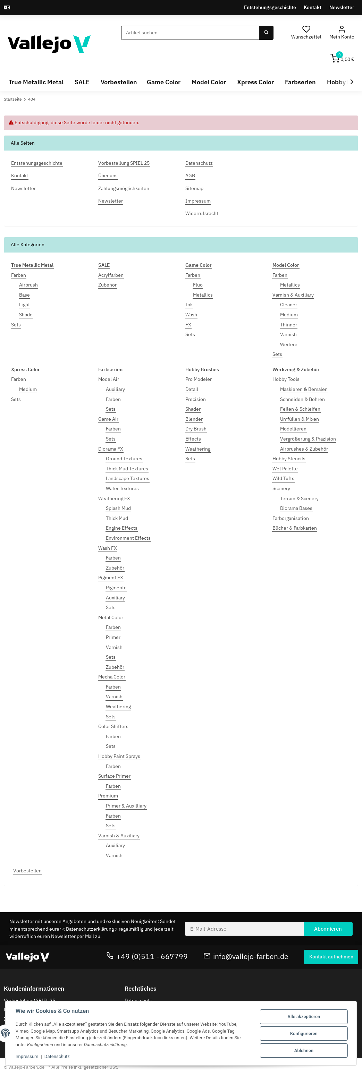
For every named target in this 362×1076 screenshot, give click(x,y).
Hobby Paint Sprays (119, 756)
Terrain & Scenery (299, 498)
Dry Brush (196, 429)
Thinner (288, 325)
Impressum (27, 1056)
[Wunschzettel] (306, 33)
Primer (113, 637)
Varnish (288, 334)
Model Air (108, 379)
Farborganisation (290, 518)
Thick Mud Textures (127, 469)
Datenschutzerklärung (90, 929)
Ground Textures (124, 458)
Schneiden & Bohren (302, 399)
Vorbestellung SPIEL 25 (29, 1000)
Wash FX (107, 548)
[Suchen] (190, 33)
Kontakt (312, 7)
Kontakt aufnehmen (331, 957)
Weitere (288, 344)
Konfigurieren (303, 1033)
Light (24, 304)
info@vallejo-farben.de (246, 956)
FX (188, 325)
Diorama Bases (296, 508)
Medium (289, 314)
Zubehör (107, 285)
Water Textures (122, 488)
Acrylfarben (111, 275)
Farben (18, 275)
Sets (16, 325)
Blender (194, 419)
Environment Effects (128, 538)
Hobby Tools (286, 379)
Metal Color (110, 617)
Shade (26, 314)
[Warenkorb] (342, 59)
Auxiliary (115, 389)
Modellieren (293, 429)
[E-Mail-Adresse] (244, 929)
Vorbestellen (27, 871)
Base (24, 295)
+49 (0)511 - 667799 (147, 956)
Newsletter (341, 7)
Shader (193, 409)
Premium (108, 796)
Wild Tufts (283, 478)
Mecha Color (111, 677)
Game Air (108, 419)
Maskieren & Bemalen (304, 389)
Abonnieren (328, 928)
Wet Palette (285, 469)
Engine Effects (121, 528)
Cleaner (288, 304)
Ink (189, 304)
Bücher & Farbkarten (294, 528)
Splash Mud (118, 508)
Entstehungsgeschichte (270, 7)
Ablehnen (303, 1050)
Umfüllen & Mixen (299, 419)
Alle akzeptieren (303, 1016)
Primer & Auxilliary (126, 806)
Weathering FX (114, 498)
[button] (341, 33)
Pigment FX (110, 577)
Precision (195, 399)
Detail (191, 389)
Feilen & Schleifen (300, 409)
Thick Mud (117, 518)
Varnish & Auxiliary (293, 295)
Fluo (198, 285)
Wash (191, 314)
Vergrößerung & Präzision (308, 439)
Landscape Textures (127, 478)
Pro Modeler (198, 379)
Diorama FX (110, 449)
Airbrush (28, 285)
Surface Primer (114, 776)
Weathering (118, 706)
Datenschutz (138, 1000)
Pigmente (116, 587)
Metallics (203, 295)
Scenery (281, 488)
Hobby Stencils (288, 458)
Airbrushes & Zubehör (304, 449)
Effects (193, 439)
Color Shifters (113, 726)
